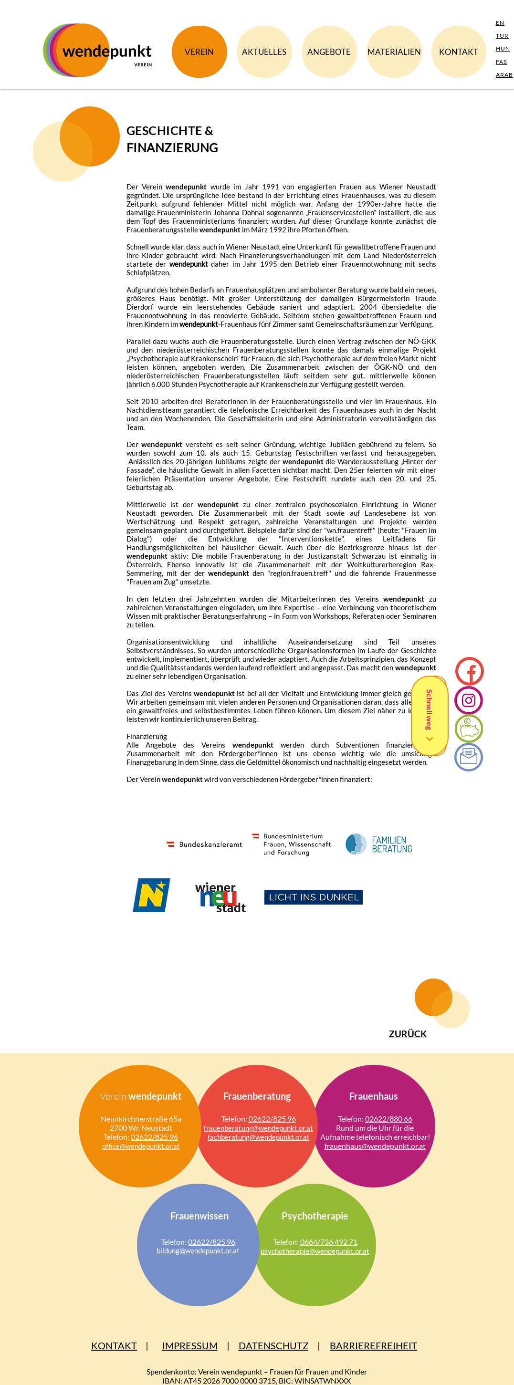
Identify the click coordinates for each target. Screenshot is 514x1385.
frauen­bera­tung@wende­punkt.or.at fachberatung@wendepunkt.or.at (258, 1132)
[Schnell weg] (430, 716)
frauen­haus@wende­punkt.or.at (375, 1145)
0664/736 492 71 (328, 1241)
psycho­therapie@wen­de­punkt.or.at (315, 1251)
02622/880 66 (388, 1118)
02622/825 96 (154, 1136)
